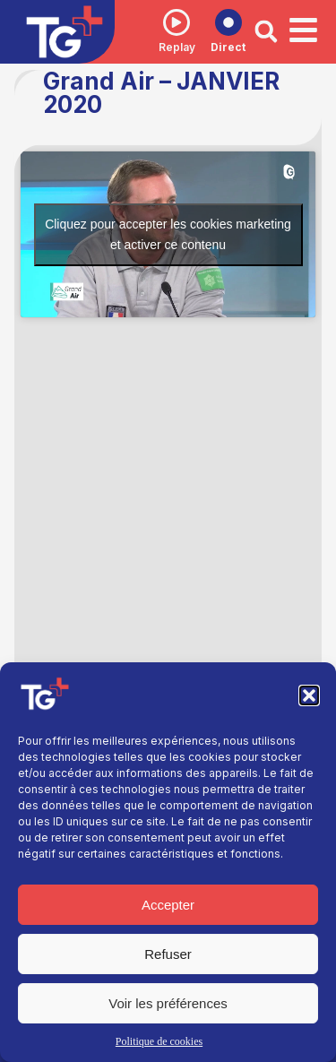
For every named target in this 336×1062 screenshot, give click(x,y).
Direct (228, 47)
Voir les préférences (168, 1003)
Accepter (168, 904)
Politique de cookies (159, 1041)
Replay (177, 47)
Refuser (168, 954)
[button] (309, 695)
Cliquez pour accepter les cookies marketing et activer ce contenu (168, 234)
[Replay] (176, 22)
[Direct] (228, 22)
